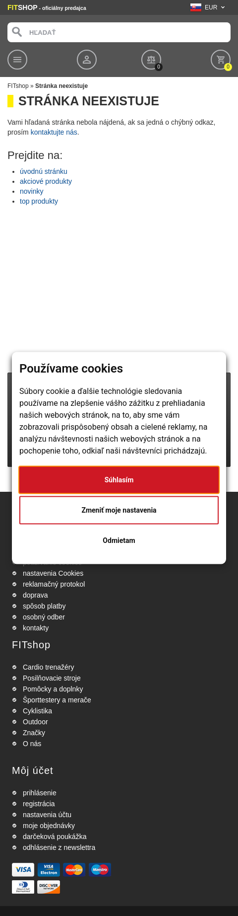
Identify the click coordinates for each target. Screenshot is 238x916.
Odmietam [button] (119, 540)
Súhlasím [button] (119, 480)
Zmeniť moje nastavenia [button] (118, 510)
